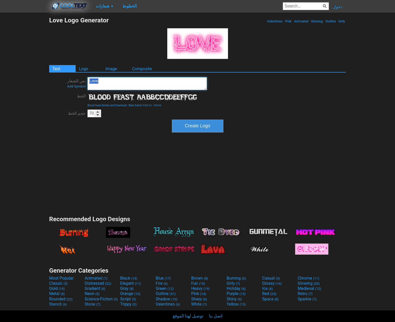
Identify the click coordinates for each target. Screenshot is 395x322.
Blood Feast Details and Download (107, 105)
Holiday (236, 288)
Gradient (95, 288)
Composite (142, 68)
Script (128, 299)
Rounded (61, 299)
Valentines (274, 21)
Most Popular (61, 278)
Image (111, 68)
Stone (92, 304)
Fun (198, 283)
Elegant (130, 283)
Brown (199, 278)
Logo (83, 68)
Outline (330, 21)
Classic (58, 283)
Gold (57, 288)
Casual (271, 278)
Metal (57, 293)
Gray (127, 288)
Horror (157, 105)
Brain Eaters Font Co (140, 105)
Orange (130, 293)
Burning (236, 278)
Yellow (236, 304)
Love (147, 83)
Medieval (309, 288)
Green (165, 288)
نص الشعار (76, 83)
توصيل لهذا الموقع (188, 316)
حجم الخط (77, 113)
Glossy (272, 283)
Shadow (167, 299)
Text (56, 68)
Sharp (199, 299)
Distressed (98, 283)
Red (269, 293)
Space (270, 299)
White (199, 304)
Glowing (317, 21)
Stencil (58, 304)
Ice (267, 288)
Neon (92, 293)
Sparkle (307, 299)
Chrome (308, 278)
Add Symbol (76, 86)
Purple (236, 293)
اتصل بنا (215, 316)
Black (128, 278)
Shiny (234, 299)
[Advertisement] (24, 93)
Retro (305, 293)
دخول (337, 6)
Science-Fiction (101, 299)
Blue (163, 278)
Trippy (128, 304)
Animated (301, 21)
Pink (288, 21)
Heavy (200, 288)
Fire (162, 283)
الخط (81, 96)
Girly (342, 21)
